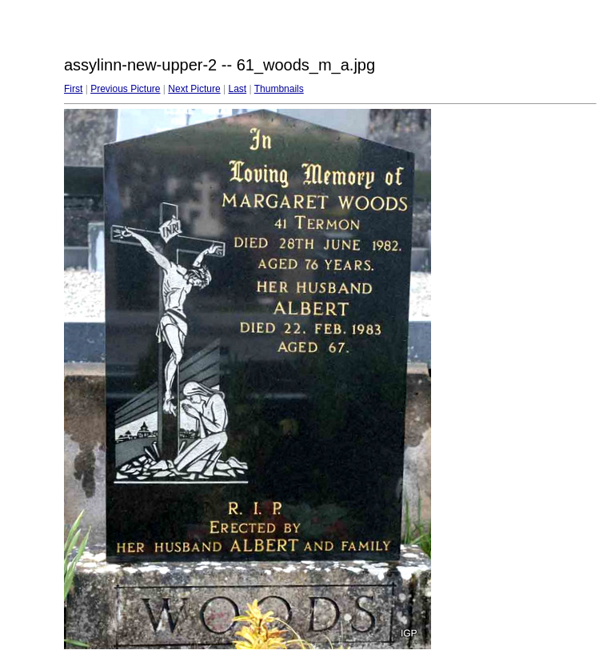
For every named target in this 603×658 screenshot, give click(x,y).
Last (237, 88)
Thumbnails (279, 88)
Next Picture (194, 88)
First (73, 88)
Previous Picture (125, 88)
